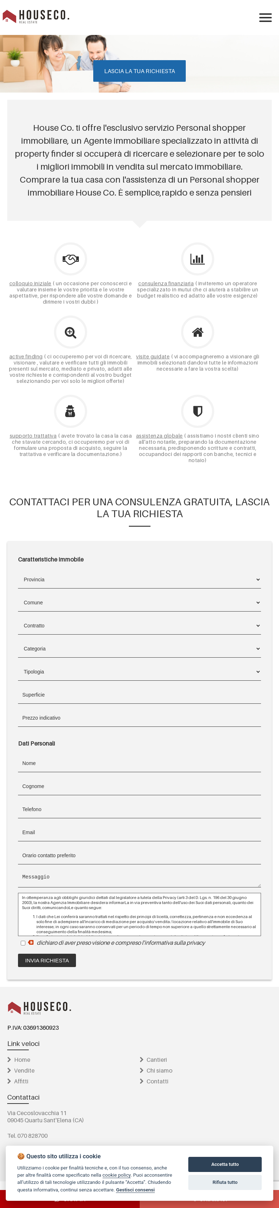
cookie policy (117, 1175)
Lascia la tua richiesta (139, 71)
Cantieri (153, 1059)
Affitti (17, 1081)
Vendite (21, 1070)
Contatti (154, 1081)
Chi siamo (156, 1070)
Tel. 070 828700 (27, 1135)
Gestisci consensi (135, 1190)
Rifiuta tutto (224, 1182)
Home (18, 1059)
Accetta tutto (225, 1164)
